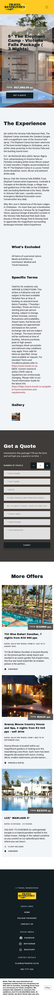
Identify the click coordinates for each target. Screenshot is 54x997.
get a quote (19, 95)
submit (27, 545)
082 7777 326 (27, 969)
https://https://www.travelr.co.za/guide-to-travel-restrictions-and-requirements (31, 389)
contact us (27, 924)
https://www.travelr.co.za (24, 366)
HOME (27, 912)
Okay (47, 988)
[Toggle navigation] (46, 7)
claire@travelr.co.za (27, 963)
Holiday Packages (27, 918)
